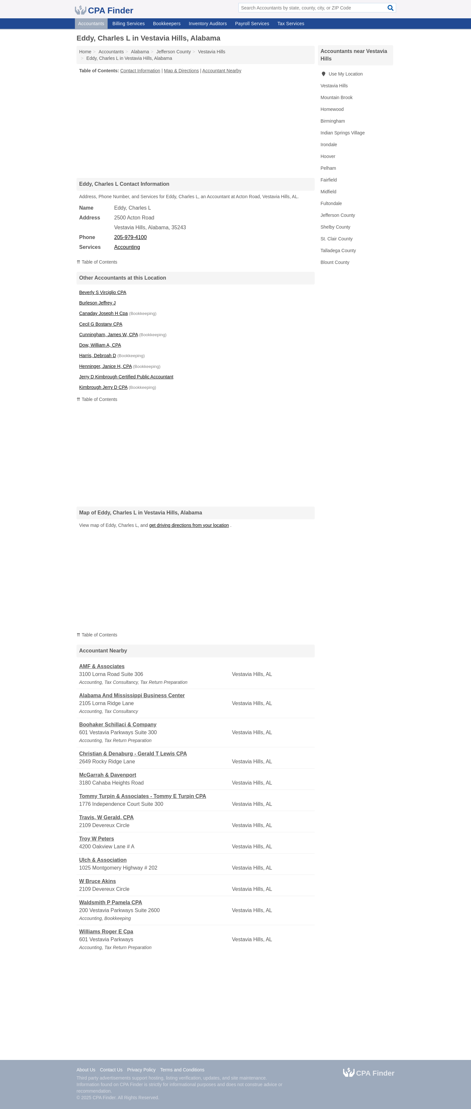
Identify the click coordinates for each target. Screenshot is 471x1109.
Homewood (332, 109)
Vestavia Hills (334, 85)
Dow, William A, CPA (100, 345)
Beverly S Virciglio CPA (102, 292)
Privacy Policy (141, 1069)
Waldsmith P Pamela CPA (110, 902)
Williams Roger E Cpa (106, 931)
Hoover (328, 156)
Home (85, 51)
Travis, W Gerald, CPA (106, 817)
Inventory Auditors (208, 23)
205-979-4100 (130, 237)
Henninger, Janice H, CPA (105, 366)
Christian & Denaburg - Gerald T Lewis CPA (133, 753)
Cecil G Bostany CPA (100, 324)
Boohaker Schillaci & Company (118, 724)
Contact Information (140, 70)
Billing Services (129, 23)
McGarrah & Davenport (107, 775)
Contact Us (111, 1069)
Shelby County (335, 227)
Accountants (91, 23)
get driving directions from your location (189, 525)
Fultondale (331, 203)
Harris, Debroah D (97, 355)
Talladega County (338, 250)
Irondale (329, 144)
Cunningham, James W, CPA (108, 334)
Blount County (335, 262)
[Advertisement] (196, 125)
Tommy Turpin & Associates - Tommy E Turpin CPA (142, 796)
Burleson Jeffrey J (97, 302)
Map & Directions (181, 70)
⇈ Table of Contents (97, 262)
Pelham (328, 168)
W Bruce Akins (97, 881)
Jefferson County (338, 215)
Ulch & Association (103, 860)
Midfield (328, 191)
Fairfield (329, 179)
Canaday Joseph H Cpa (103, 313)
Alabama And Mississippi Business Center (132, 695)
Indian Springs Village (343, 132)
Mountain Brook (337, 97)
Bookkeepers (167, 23)
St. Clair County (337, 238)
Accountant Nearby (221, 70)
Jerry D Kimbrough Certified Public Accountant (126, 376)
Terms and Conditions (182, 1069)
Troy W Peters (96, 838)
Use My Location (342, 74)
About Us (86, 1069)
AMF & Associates (102, 666)
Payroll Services (252, 23)
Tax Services (290, 23)
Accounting (127, 247)
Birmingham (333, 121)
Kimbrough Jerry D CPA (103, 387)
